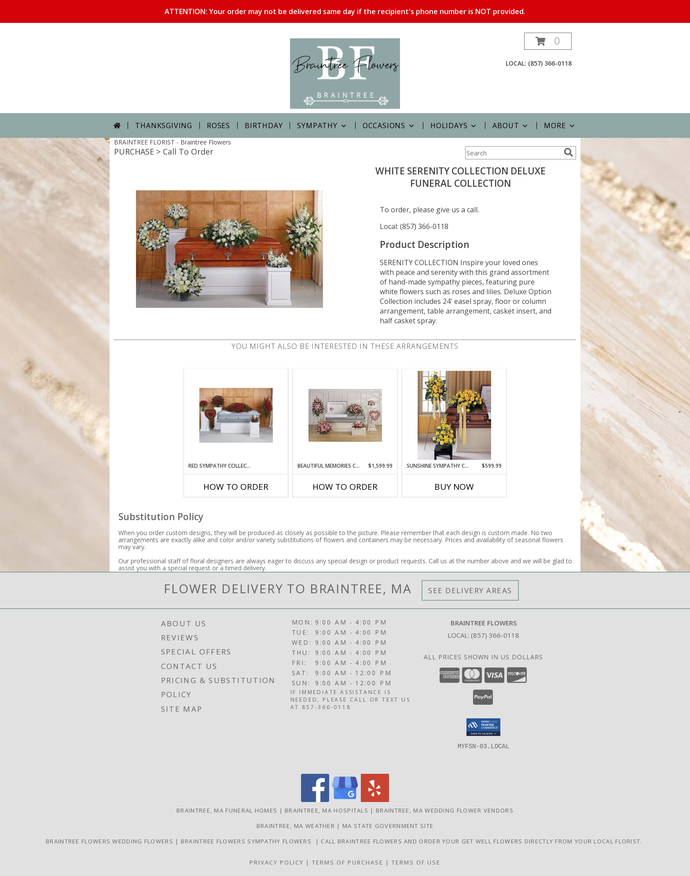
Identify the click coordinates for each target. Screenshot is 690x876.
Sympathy (322, 125)
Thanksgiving (163, 125)
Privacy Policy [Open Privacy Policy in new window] (277, 862)
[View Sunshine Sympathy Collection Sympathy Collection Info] (454, 415)
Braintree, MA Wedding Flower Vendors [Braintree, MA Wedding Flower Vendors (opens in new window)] (445, 810)
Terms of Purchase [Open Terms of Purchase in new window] (347, 862)
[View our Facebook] (315, 799)
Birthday (264, 125)
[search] (569, 152)
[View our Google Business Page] (345, 799)
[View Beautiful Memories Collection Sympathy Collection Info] (345, 415)
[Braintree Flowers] (345, 73)
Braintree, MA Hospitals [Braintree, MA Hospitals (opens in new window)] (326, 810)
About (510, 125)
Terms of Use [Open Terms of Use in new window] (416, 862)
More (560, 125)
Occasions (389, 125)
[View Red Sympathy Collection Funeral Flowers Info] (236, 415)
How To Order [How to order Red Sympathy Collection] (235, 486)
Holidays (454, 125)
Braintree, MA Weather (296, 826)
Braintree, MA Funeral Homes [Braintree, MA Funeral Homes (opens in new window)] (226, 810)
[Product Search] (513, 153)
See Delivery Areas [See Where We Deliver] (470, 590)
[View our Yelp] (375, 799)
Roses (218, 125)
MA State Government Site (387, 826)
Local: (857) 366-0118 (414, 226)
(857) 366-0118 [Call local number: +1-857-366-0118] (550, 63)
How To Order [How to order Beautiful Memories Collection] (345, 486)
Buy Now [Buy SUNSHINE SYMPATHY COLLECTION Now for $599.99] (454, 486)
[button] (548, 41)
